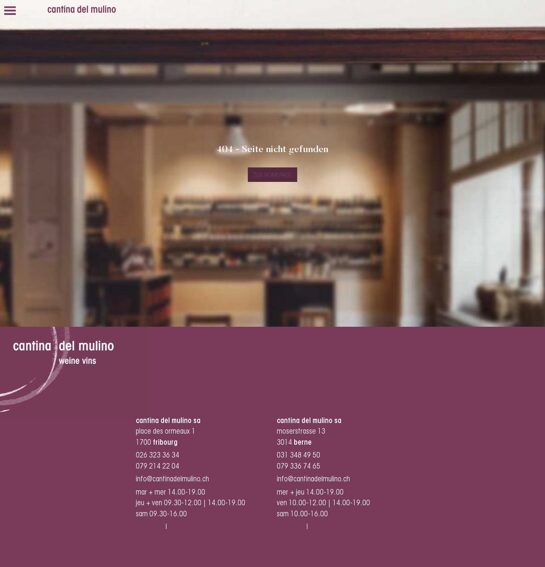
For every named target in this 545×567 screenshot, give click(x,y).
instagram (150, 527)
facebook (183, 527)
